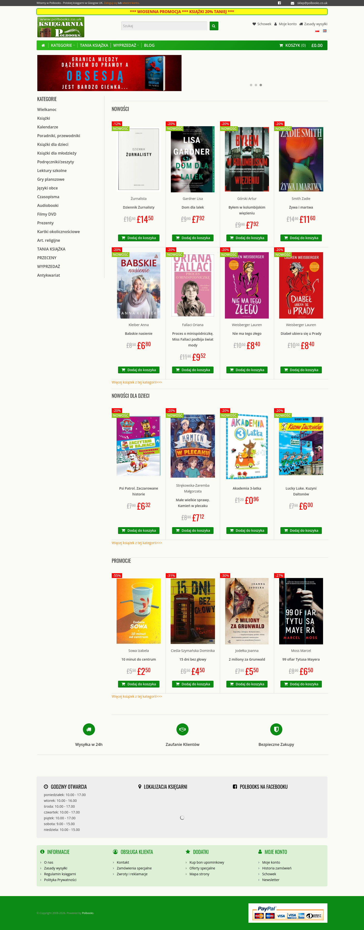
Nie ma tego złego (246, 333)
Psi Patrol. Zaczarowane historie (138, 491)
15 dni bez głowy (192, 659)
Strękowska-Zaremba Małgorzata (193, 488)
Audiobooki (48, 205)
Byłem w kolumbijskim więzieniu (247, 210)
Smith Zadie (301, 198)
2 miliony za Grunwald (247, 659)
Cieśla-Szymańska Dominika (193, 650)
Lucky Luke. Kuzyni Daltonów (301, 491)
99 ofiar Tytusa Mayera (301, 659)
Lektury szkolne (52, 170)
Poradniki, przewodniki (58, 135)
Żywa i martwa (301, 207)
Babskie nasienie (138, 333)
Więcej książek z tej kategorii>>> (137, 382)
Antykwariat (48, 275)
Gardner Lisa (193, 198)
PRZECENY (46, 257)
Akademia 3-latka (247, 488)
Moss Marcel (301, 650)
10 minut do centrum (138, 659)
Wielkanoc (47, 109)
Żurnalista (139, 198)
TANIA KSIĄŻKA (51, 249)
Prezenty (45, 223)
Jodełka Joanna (247, 650)
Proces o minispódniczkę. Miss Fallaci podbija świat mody (193, 339)
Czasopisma (48, 196)
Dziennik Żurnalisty (138, 207)
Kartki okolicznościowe (58, 231)
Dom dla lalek (193, 207)
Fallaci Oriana (193, 324)
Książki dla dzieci (53, 144)
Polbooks (87, 913)
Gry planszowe (51, 179)
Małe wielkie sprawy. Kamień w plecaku (193, 503)
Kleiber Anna (139, 324)
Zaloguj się (110, 3)
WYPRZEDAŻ (48, 266)
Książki (43, 118)
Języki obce (47, 188)
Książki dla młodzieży (57, 153)
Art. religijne (48, 240)
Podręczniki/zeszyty (55, 161)
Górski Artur (246, 198)
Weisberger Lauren (247, 324)
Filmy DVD (46, 214)
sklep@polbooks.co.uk (312, 3)
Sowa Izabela (138, 650)
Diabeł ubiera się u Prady (301, 333)
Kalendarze (47, 127)
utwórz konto (130, 3)
